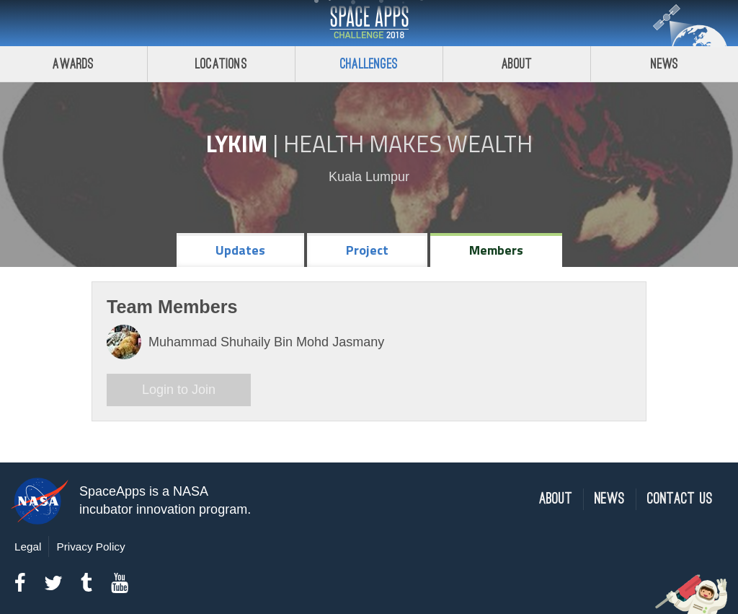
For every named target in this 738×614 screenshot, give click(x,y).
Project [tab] (367, 250)
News (665, 64)
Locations (221, 64)
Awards (73, 64)
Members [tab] (496, 250)
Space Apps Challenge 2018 (369, 23)
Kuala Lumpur (369, 177)
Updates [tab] (240, 250)
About (517, 64)
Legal (27, 546)
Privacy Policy (90, 546)
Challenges (369, 64)
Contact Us (680, 499)
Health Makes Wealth (408, 144)
